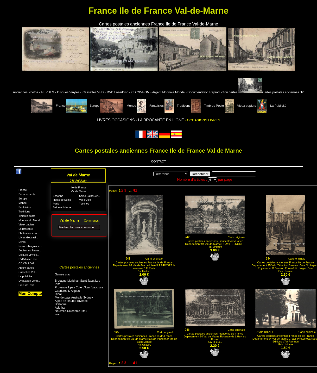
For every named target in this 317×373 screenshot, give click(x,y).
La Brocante (26, 228)
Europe (83, 105)
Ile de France (78, 187)
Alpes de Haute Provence (71, 301)
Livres (22, 241)
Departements (27, 194)
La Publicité (271, 105)
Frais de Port (26, 285)
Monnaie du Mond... (30, 220)
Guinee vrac (62, 274)
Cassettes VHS (28, 272)
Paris (56, 203)
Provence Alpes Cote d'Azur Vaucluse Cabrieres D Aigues (79, 289)
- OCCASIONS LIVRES (202, 120)
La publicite (25, 276)
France (49, 105)
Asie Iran (60, 307)
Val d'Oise (85, 199)
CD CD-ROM (26, 263)
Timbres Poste (208, 105)
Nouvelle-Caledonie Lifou (71, 311)
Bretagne (61, 304)
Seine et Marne (62, 207)
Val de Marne (79, 191)
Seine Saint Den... (90, 195)
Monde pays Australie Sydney (74, 297)
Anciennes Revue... (30, 250)
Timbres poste (27, 215)
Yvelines (84, 203)
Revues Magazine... (30, 246)
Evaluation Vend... (29, 280)
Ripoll (58, 294)
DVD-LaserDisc (28, 259)
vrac (57, 314)
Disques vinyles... (29, 254)
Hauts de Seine (62, 199)
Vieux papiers (241, 105)
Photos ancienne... (29, 233)
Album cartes (26, 267)
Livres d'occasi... (28, 237)
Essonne (58, 195)
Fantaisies (151, 105)
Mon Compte (30, 294)
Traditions (178, 105)
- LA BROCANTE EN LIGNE (160, 120)
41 (135, 190)
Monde (118, 105)
